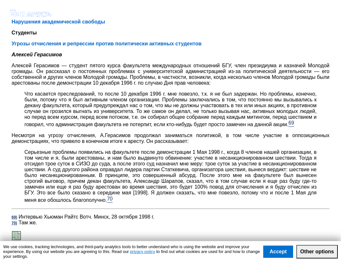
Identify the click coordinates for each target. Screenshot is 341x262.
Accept (278, 251)
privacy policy (142, 251)
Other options (317, 251)
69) (14, 217)
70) (14, 223)
